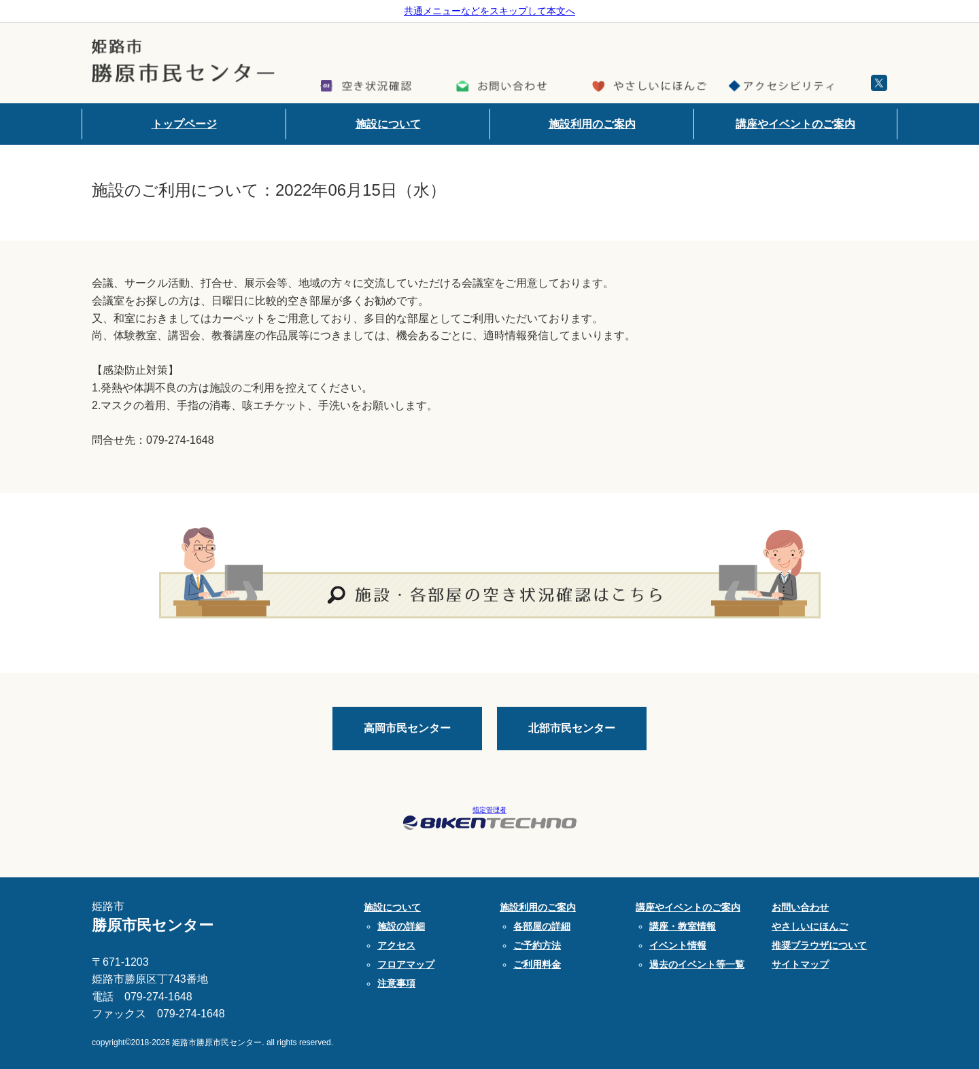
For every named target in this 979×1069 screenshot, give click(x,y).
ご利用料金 (537, 964)
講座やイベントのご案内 (795, 124)
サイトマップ (800, 964)
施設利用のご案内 (592, 124)
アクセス (396, 945)
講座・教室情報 (682, 926)
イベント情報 (677, 945)
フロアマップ (405, 964)
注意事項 (396, 983)
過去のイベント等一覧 (696, 964)
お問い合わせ (800, 907)
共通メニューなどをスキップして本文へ (489, 10)
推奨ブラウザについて (819, 945)
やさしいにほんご (810, 926)
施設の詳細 (401, 926)
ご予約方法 (537, 945)
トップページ (184, 124)
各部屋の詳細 (541, 926)
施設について (388, 124)
